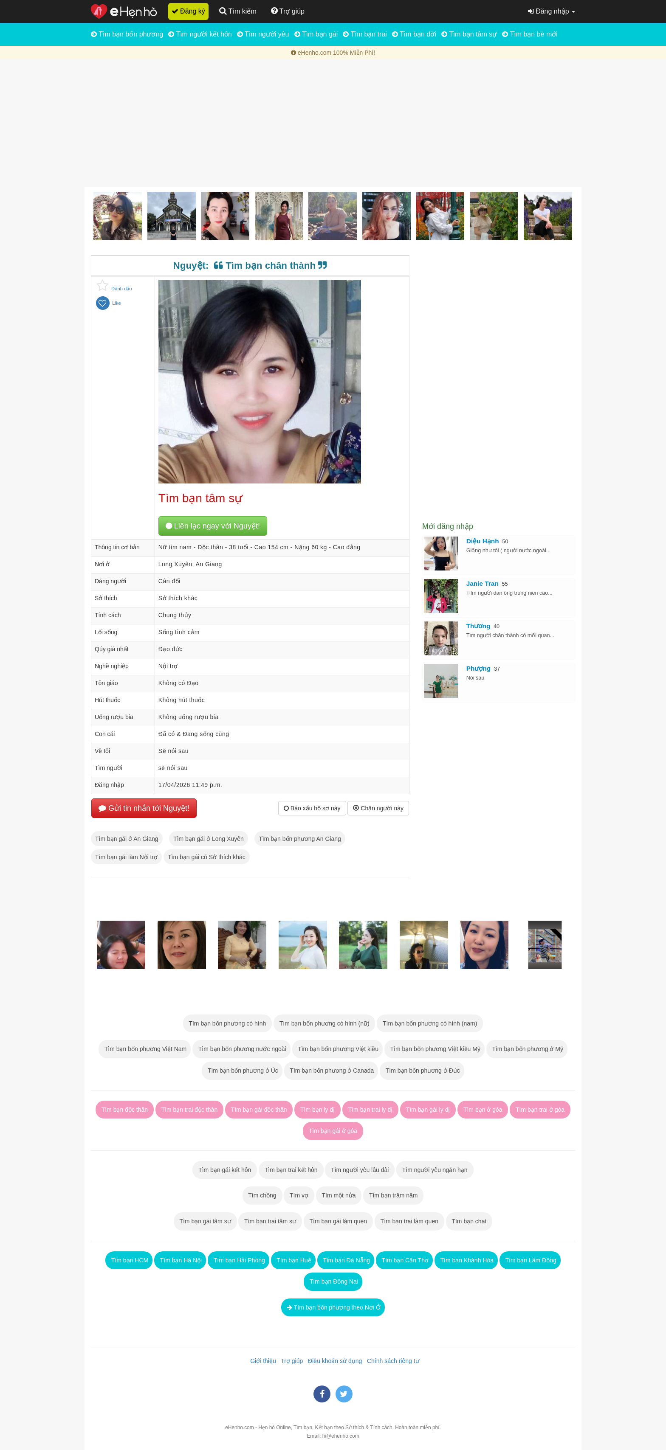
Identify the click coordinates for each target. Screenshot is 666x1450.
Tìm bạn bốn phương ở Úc (242, 1070)
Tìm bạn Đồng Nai (333, 1281)
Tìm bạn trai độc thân (189, 1109)
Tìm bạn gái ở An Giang (126, 838)
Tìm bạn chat (469, 1221)
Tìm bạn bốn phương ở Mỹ (527, 1048)
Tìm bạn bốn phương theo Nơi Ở (333, 1307)
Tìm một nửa (339, 1195)
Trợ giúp (290, 1360)
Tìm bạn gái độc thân (258, 1109)
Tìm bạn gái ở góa (333, 1130)
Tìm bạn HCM (129, 1260)
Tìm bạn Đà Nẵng (346, 1260)
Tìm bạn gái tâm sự (205, 1221)
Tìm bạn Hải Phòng (238, 1260)
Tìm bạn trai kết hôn (291, 1169)
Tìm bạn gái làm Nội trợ (126, 857)
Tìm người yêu (263, 34)
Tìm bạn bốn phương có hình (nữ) (324, 1023)
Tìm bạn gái (316, 34)
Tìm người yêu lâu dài (359, 1169)
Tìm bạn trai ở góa (540, 1109)
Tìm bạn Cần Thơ (404, 1260)
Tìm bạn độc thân (125, 1109)
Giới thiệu (261, 1360)
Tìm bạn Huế (293, 1260)
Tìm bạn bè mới (530, 34)
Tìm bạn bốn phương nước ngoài (241, 1048)
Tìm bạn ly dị (317, 1109)
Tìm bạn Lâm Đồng (530, 1260)
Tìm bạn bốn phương (127, 34)
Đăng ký (188, 11)
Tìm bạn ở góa (483, 1109)
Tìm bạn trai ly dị (370, 1109)
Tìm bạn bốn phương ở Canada (331, 1070)
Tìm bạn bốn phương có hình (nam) (430, 1023)
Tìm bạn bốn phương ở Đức (422, 1070)
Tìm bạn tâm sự (469, 34)
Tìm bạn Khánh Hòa (466, 1260)
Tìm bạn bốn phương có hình (227, 1023)
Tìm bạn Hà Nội (180, 1260)
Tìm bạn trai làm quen (409, 1221)
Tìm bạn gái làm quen (338, 1221)
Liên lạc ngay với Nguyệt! (213, 526)
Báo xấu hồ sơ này (312, 808)
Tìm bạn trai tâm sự (270, 1221)
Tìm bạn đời (414, 34)
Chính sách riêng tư (391, 1360)
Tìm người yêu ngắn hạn (435, 1169)
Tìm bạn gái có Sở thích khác (207, 857)
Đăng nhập (551, 11)
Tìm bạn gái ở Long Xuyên (208, 838)
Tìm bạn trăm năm (393, 1195)
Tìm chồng (262, 1195)
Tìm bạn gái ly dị (428, 1109)
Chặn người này (378, 808)
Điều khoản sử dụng (333, 1360)
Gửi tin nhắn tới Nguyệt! (144, 808)
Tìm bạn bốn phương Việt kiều (337, 1048)
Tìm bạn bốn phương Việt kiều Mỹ (434, 1048)
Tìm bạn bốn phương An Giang (300, 838)
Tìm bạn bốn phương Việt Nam (144, 1048)
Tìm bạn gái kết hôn (225, 1169)
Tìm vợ (299, 1195)
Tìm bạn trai (365, 34)
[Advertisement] (333, 123)
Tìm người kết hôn (200, 34)
